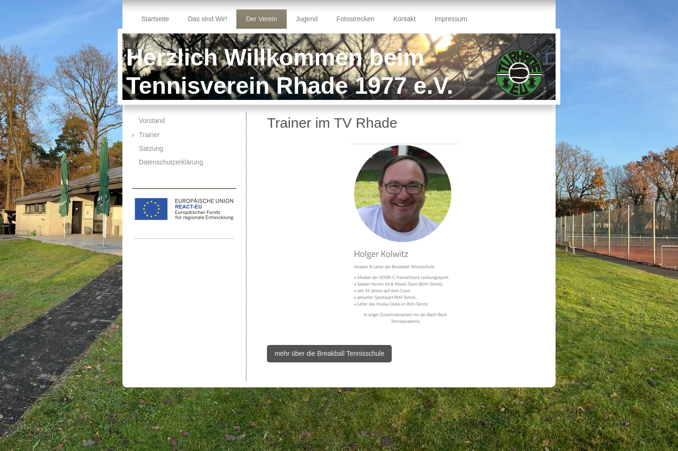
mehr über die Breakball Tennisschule (329, 353)
